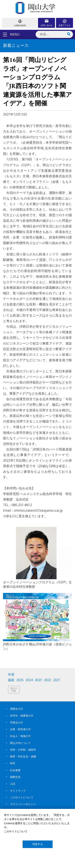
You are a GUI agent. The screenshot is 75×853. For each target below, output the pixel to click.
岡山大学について (20, 743)
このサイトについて (21, 797)
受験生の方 (16, 709)
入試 (12, 783)
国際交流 (15, 777)
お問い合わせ (47, 25)
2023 (38, 680)
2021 (56, 680)
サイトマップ (18, 790)
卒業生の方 (16, 722)
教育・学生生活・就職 (23, 756)
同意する (37, 844)
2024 (29, 680)
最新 (11, 680)
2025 (20, 680)
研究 (12, 763)
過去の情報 (13, 689)
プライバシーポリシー (23, 804)
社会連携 (15, 770)
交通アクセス (65, 25)
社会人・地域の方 (20, 736)
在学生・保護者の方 (21, 715)
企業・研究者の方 (20, 729)
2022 (47, 680)
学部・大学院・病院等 (23, 749)
